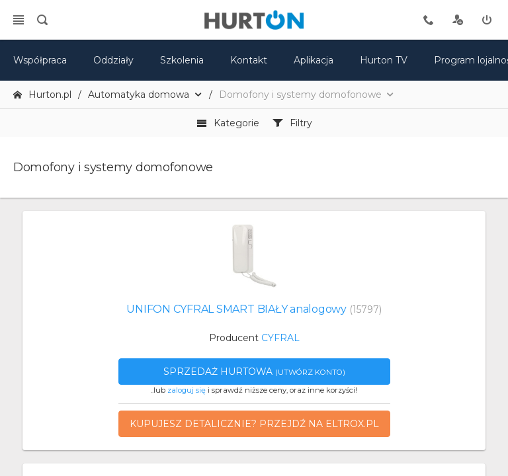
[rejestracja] (457, 20)
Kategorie (227, 123)
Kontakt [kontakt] (248, 60)
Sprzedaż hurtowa (254, 371)
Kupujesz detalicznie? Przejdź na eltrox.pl (254, 424)
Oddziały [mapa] (113, 60)
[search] (42, 20)
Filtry (292, 123)
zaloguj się (186, 390)
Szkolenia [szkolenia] (182, 60)
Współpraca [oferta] (40, 60)
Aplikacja (313, 60)
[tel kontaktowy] (428, 20)
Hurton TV (383, 60)
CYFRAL (280, 338)
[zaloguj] (486, 20)
